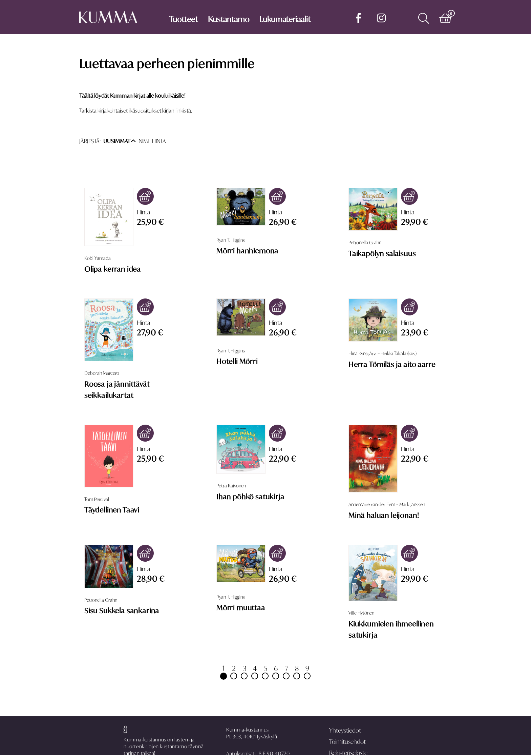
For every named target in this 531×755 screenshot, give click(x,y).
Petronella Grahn (364, 242)
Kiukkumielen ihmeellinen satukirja (391, 629)
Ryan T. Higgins (230, 240)
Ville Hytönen (361, 613)
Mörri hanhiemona (247, 250)
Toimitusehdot (347, 742)
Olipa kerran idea (112, 269)
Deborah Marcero (101, 373)
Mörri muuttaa (240, 607)
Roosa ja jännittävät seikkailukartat (117, 389)
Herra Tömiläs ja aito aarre (391, 364)
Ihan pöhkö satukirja (250, 496)
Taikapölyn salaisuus (382, 253)
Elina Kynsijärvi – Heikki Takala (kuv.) (382, 353)
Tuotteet (183, 19)
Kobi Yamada (97, 258)
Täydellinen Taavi (111, 510)
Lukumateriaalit (285, 19)
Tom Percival (96, 499)
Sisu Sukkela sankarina (121, 610)
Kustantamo (228, 19)
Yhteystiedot (345, 730)
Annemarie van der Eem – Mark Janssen (386, 504)
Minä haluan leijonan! (383, 515)
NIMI (144, 141)
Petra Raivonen (231, 486)
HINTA (159, 141)
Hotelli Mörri (237, 361)
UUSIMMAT (119, 141)
